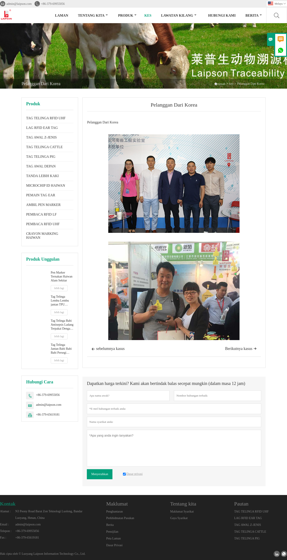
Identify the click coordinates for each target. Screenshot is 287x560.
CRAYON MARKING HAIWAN (42, 235)
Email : (4, 524)
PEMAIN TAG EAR (40, 195)
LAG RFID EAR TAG (42, 128)
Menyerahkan (99, 474)
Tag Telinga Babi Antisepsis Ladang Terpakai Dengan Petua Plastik (62, 325)
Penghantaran (114, 511)
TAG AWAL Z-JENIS (41, 137)
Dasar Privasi (114, 545)
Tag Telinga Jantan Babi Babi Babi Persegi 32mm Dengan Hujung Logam (61, 349)
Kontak (8, 504)
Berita (253, 15)
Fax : (3, 537)
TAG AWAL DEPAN (41, 166)
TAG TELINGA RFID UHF (45, 118)
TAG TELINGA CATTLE (44, 147)
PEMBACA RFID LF (41, 214)
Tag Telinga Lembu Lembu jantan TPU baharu (60, 301)
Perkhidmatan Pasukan (120, 518)
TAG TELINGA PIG (40, 156)
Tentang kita (93, 15)
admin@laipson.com (19, 3)
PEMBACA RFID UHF (43, 224)
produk (127, 15)
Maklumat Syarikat (182, 511)
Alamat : (5, 511)
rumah (219, 84)
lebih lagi (59, 288)
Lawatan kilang (178, 15)
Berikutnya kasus (240, 349)
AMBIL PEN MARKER (43, 205)
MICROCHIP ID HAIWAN (45, 185)
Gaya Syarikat (179, 518)
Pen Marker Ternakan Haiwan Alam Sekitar (61, 276)
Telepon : (5, 531)
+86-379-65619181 (48, 414)
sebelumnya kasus (107, 349)
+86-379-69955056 (53, 3)
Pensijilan (112, 531)
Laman (61, 15)
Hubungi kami (222, 15)
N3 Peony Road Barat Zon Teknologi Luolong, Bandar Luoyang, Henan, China (48, 515)
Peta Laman (113, 538)
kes (147, 15)
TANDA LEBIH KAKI (42, 176)
